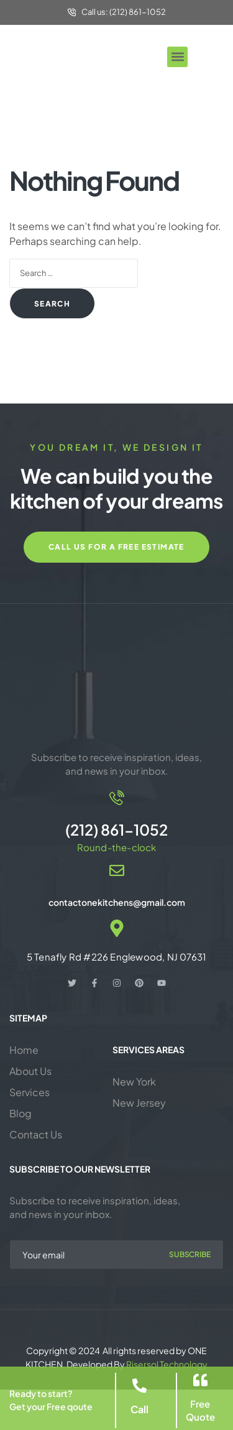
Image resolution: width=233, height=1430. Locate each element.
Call (139, 1409)
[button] (177, 57)
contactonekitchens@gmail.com (116, 902)
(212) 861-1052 (116, 829)
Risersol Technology (167, 1364)
